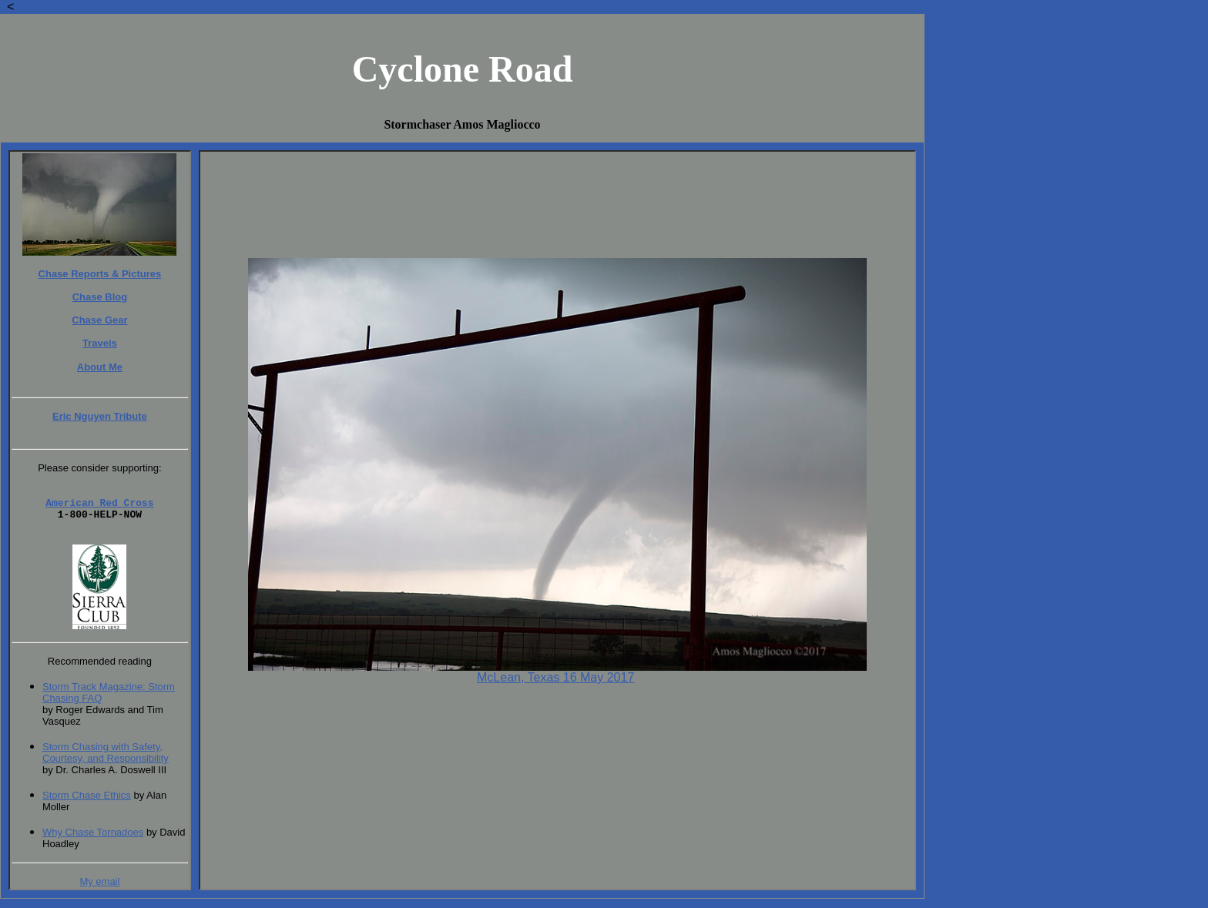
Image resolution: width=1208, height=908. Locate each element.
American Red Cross (99, 507)
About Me (99, 367)
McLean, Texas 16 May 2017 (555, 677)
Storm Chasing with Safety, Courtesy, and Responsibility (105, 761)
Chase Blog (100, 297)
